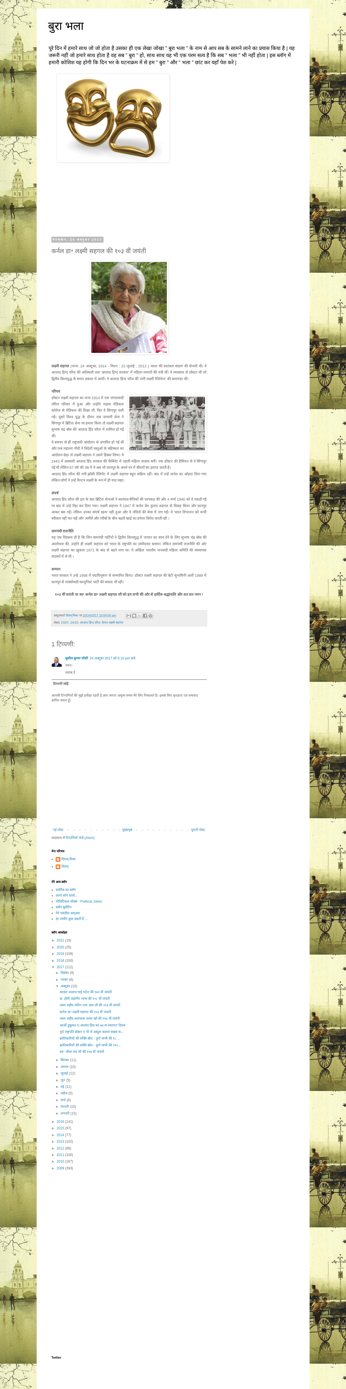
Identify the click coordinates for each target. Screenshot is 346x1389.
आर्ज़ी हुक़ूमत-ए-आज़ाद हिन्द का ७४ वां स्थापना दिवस (92, 1025)
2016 (61, 1122)
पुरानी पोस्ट (198, 830)
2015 (61, 1128)
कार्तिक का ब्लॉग (66, 890)
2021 (61, 940)
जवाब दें (70, 672)
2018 (61, 961)
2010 (61, 1161)
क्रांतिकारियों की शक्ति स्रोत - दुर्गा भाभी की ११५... (90, 1045)
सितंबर (65, 1060)
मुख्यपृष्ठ (127, 830)
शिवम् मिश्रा (68, 859)
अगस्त (65, 1067)
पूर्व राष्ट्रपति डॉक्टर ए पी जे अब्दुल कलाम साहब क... (92, 1032)
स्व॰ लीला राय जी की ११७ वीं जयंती (82, 1052)
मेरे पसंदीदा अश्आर (68, 913)
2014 (61, 1135)
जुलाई (65, 1073)
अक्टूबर (66, 986)
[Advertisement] (129, 1219)
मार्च (64, 1100)
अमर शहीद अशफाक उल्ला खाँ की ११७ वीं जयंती (90, 1019)
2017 (61, 967)
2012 (61, 1148)
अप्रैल (64, 1093)
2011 (61, 1155)
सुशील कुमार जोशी (76, 658)
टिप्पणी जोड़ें (60, 684)
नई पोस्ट (58, 830)
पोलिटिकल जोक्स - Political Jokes (79, 901)
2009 (61, 1168)
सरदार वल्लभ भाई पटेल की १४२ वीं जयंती (85, 992)
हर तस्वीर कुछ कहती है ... (72, 919)
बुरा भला (66, 26)
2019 (61, 954)
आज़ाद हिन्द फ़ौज (90, 622)
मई (63, 1087)
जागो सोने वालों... (67, 895)
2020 (61, 947)
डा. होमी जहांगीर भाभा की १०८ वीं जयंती (85, 999)
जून (63, 1080)
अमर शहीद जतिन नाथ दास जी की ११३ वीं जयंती (90, 1005)
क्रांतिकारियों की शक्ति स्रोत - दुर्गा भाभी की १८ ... (90, 1038)
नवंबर (65, 980)
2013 (61, 1142)
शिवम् (65, 867)
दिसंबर (65, 973)
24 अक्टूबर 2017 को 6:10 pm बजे (112, 658)
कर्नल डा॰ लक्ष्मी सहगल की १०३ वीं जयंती (85, 1012)
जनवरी (65, 1113)
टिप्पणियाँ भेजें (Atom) (80, 838)
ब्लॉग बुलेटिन (64, 907)
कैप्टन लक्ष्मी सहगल (112, 622)
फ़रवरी (65, 1107)
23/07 (65, 622)
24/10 (74, 622)
